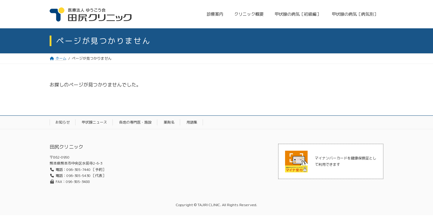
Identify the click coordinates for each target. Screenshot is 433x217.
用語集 (191, 122)
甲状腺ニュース (94, 122)
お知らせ (62, 122)
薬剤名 (169, 122)
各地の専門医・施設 (135, 122)
